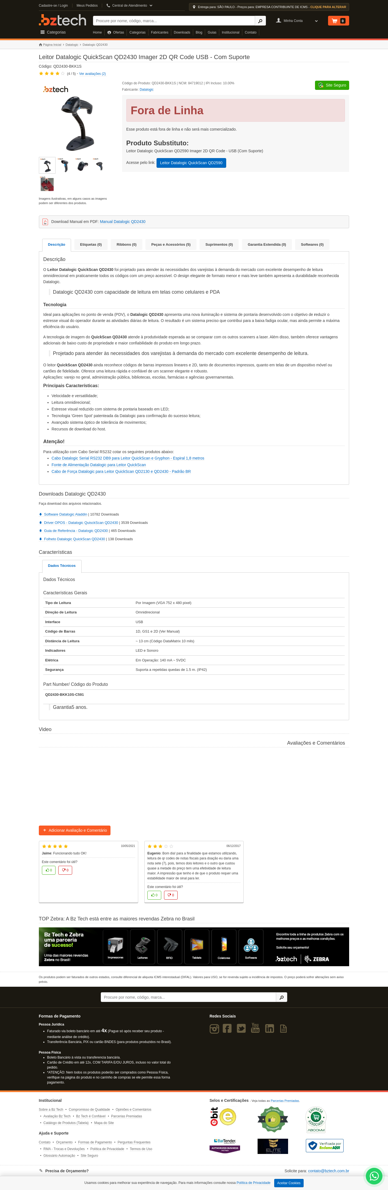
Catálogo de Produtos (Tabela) (66, 1123)
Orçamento (64, 1142)
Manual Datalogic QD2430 (122, 221)
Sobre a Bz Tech (51, 1110)
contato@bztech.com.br (328, 1171)
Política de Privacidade (107, 1149)
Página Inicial (50, 45)
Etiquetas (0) (91, 244)
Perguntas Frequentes (134, 1142)
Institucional (230, 32)
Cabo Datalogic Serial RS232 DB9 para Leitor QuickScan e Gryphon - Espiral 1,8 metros (128, 458)
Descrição (56, 244)
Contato (250, 32)
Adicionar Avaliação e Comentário (74, 830)
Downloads (182, 32)
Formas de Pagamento (95, 1142)
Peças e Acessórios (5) (170, 244)
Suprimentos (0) (219, 244)
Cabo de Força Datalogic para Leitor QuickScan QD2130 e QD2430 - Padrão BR (121, 471)
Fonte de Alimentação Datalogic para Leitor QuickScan (99, 465)
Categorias (138, 32)
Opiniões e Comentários (134, 1110)
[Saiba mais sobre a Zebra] (194, 947)
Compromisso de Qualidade (89, 1110)
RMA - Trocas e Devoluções (64, 1149)
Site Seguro (89, 1156)
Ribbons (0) (127, 244)
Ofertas (115, 32)
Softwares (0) (312, 244)
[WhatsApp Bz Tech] (374, 1176)
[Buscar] (174, 21)
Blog (199, 32)
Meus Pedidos (87, 5)
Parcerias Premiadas (126, 1116)
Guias (212, 32)
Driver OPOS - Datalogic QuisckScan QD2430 (78, 523)
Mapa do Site (104, 1123)
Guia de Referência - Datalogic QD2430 (73, 531)
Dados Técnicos (62, 566)
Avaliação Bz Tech (57, 1116)
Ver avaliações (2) (92, 74)
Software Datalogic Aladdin (63, 514)
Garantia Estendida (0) (267, 244)
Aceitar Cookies (289, 1183)
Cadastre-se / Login (53, 5)
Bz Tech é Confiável (90, 1116)
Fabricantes (159, 32)
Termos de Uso (141, 1149)
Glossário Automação (59, 1156)
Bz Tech (62, 20)
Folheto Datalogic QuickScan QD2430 (72, 539)
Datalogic (71, 44)
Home (97, 32)
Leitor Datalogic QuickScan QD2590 (191, 163)
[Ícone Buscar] (260, 21)
